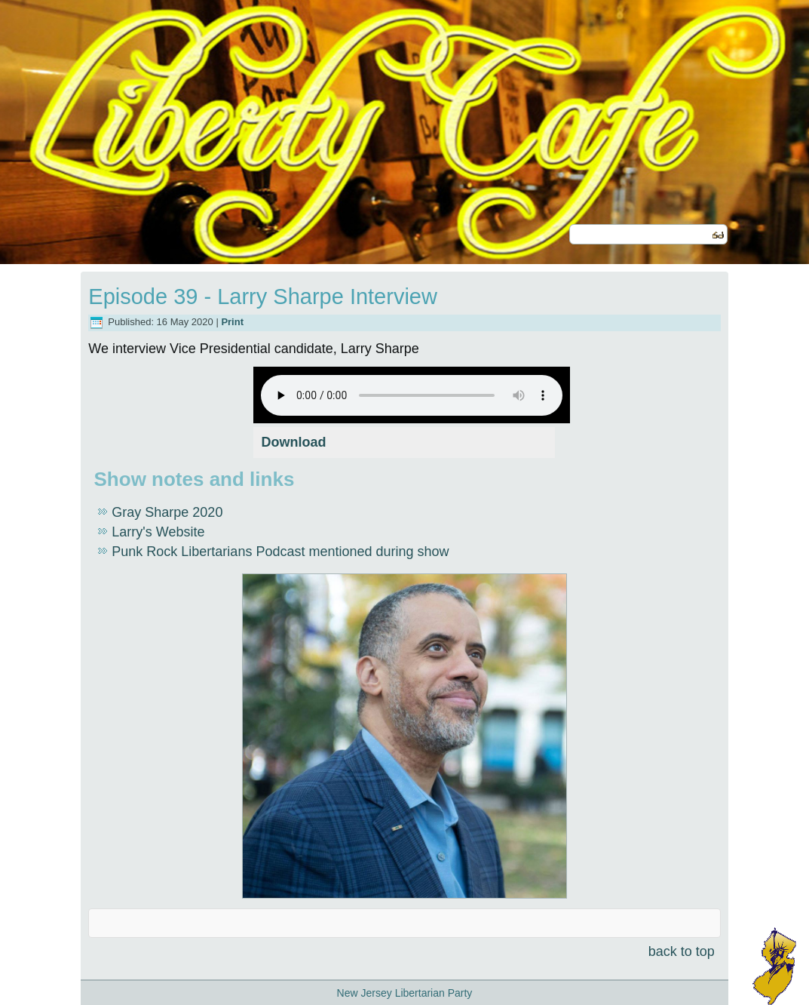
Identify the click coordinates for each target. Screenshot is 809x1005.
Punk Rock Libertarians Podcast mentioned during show (280, 551)
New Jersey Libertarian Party (405, 993)
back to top (681, 951)
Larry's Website (158, 531)
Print (232, 321)
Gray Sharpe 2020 (167, 512)
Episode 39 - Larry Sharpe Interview (262, 296)
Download (293, 442)
